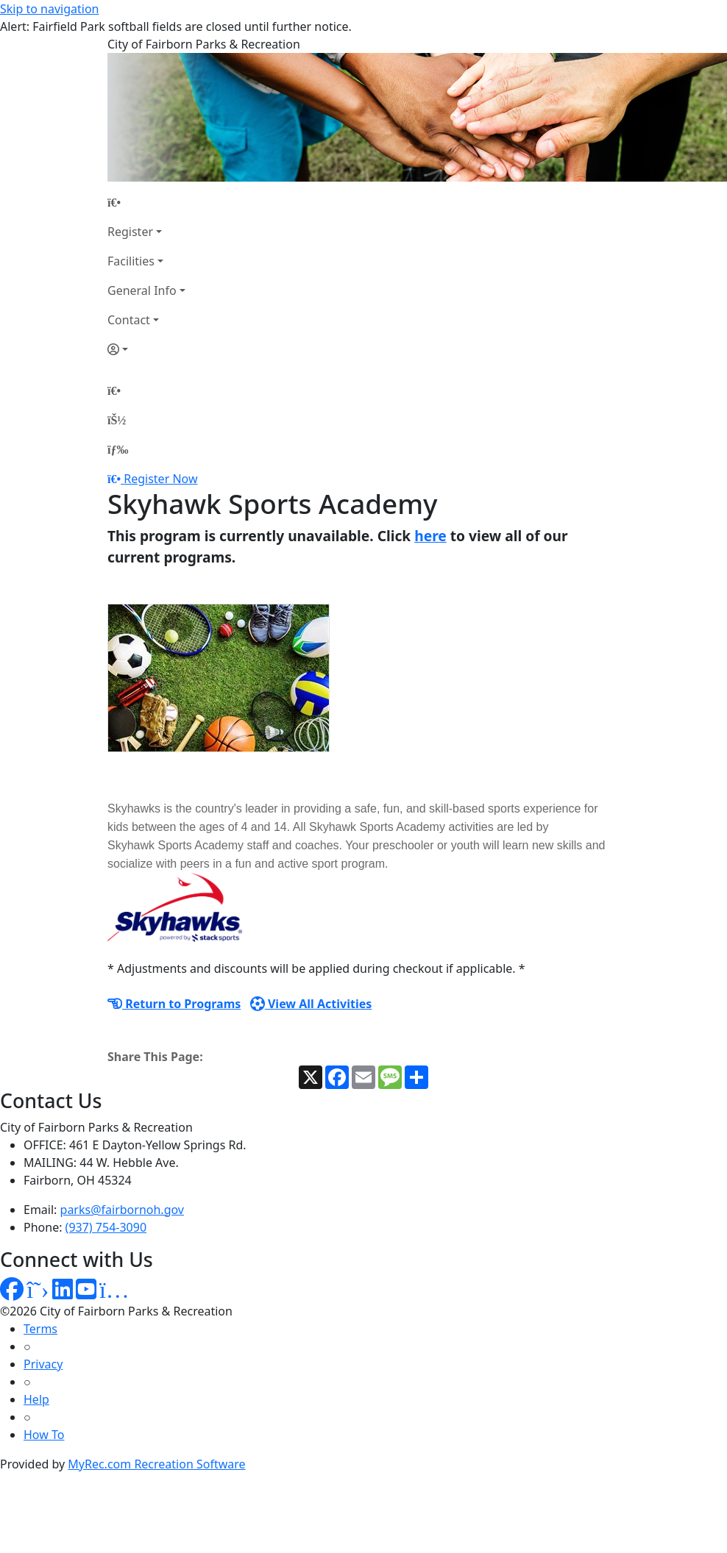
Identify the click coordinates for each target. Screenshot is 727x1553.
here (430, 536)
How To (44, 1435)
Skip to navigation (49, 9)
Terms (40, 1329)
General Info (142, 290)
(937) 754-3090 (105, 1227)
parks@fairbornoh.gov (122, 1210)
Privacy (43, 1364)
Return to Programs (174, 1004)
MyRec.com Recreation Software (156, 1464)
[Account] (146, 349)
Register (130, 232)
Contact (128, 320)
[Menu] (117, 449)
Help (36, 1399)
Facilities (131, 261)
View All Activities (311, 1004)
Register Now (160, 479)
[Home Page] (146, 202)
